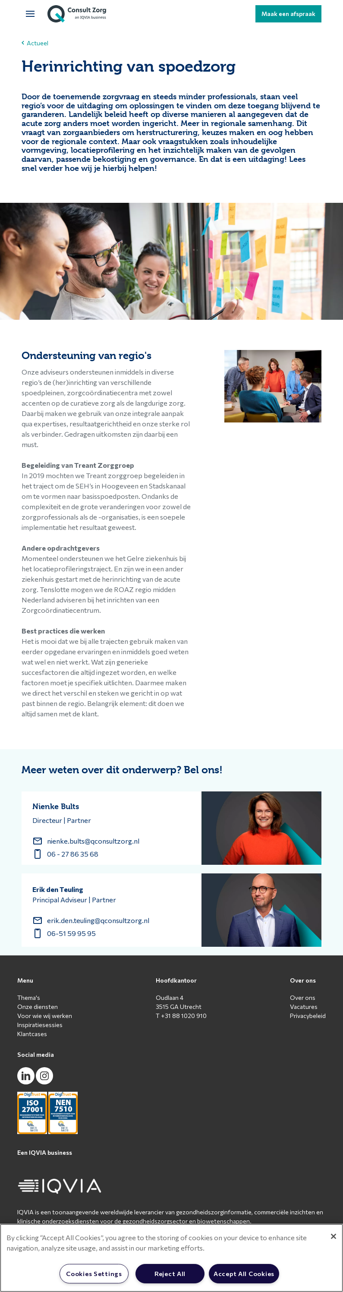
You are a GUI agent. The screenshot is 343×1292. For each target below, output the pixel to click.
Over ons (302, 997)
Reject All (170, 1273)
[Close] (333, 1236)
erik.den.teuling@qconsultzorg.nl (98, 920)
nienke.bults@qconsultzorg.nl (93, 841)
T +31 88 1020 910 (181, 1015)
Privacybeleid (308, 1015)
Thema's (28, 997)
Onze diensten (37, 1006)
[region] (171, 1258)
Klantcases (32, 1033)
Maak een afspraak (288, 13)
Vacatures (304, 1006)
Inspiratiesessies (40, 1024)
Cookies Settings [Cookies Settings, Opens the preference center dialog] (94, 1273)
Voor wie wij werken (44, 1015)
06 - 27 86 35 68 (72, 854)
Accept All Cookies (244, 1273)
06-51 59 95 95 (71, 933)
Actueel (35, 43)
